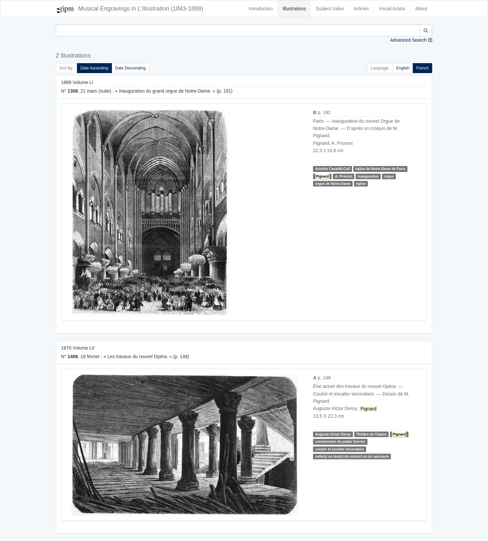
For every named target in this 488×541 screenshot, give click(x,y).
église (361, 184)
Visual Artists (392, 8)
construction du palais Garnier (340, 441)
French (422, 68)
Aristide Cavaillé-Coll (332, 169)
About (421, 8)
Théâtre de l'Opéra (371, 434)
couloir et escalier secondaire (339, 449)
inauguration (368, 176)
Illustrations (294, 8)
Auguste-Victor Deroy (333, 434)
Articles (361, 8)
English (402, 68)
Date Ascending (94, 68)
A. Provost (343, 176)
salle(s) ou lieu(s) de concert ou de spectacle (352, 456)
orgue (389, 176)
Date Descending (130, 68)
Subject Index (330, 8)
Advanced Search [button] (408, 40)
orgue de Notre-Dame (333, 184)
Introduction (261, 8)
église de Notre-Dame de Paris (380, 169)
